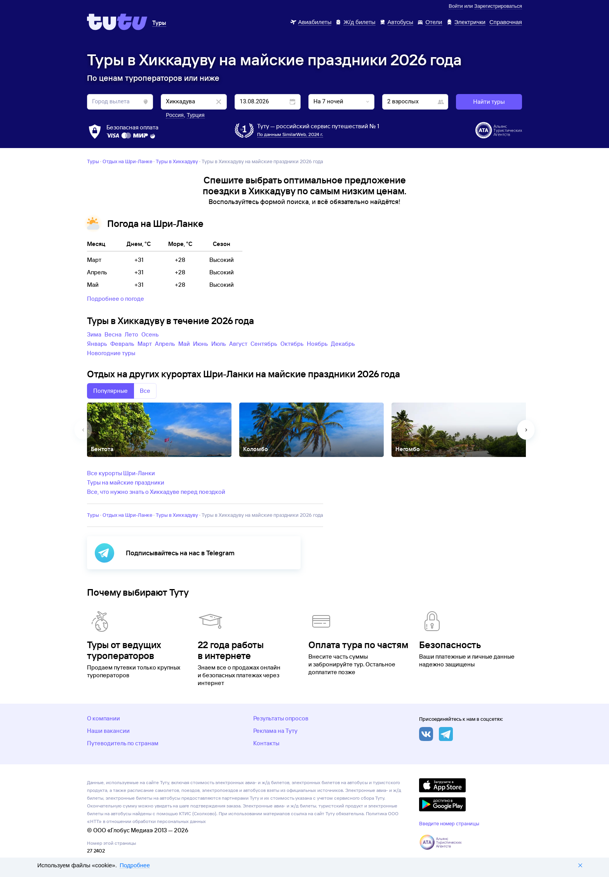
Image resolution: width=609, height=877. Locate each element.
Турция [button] (196, 115)
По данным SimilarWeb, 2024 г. (290, 134)
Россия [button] (175, 115)
